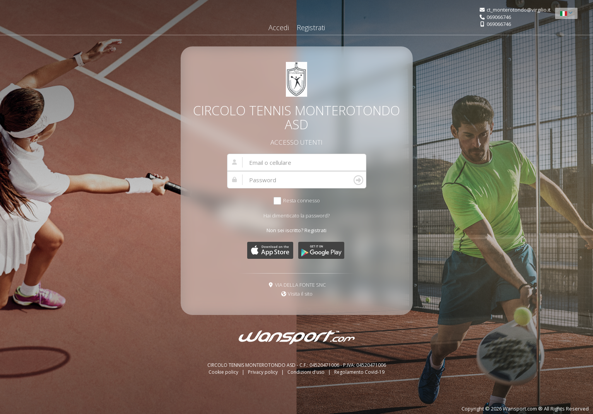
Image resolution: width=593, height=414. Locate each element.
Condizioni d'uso (306, 372)
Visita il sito (300, 293)
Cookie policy (223, 372)
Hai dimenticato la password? (296, 215)
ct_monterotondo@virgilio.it (518, 9)
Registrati (311, 27)
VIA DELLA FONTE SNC (300, 284)
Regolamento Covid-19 (359, 372)
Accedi (278, 27)
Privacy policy (263, 372)
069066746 (499, 17)
